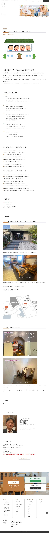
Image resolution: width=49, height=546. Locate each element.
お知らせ (29, 506)
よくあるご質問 (30, 501)
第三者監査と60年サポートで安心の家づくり (7, 516)
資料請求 (41, 501)
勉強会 (5, 28)
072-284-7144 (28, 1)
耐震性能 (17, 511)
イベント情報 (29, 504)
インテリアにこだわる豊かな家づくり (7, 514)
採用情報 (29, 516)
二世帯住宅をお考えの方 (19, 504)
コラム (28, 511)
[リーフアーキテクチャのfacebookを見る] (12, 526)
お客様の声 (29, 509)
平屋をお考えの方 (18, 506)
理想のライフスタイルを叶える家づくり (7, 505)
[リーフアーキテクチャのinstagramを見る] (11, 526)
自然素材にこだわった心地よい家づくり (7, 508)
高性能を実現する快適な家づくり (7, 511)
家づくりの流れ (18, 501)
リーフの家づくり (6, 501)
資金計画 (17, 509)
